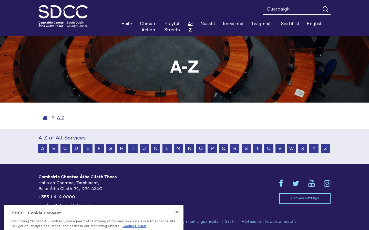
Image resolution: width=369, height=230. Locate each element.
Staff (230, 222)
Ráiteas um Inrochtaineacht (269, 222)
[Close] (176, 224)
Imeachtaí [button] (233, 24)
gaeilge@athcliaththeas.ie (64, 206)
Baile (126, 24)
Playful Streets (172, 27)
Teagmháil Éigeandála (197, 222)
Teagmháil (262, 24)
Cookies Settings (305, 198)
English (315, 24)
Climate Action (148, 27)
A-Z (190, 27)
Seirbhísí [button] (290, 24)
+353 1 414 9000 (56, 197)
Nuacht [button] (207, 24)
